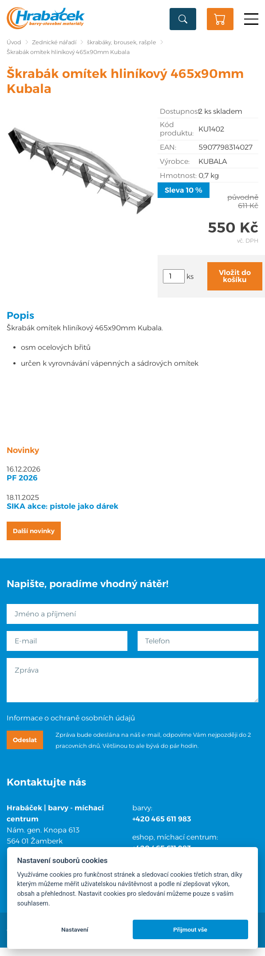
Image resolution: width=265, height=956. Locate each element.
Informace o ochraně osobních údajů (71, 718)
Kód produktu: (177, 128)
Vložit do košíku (235, 276)
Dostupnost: (179, 111)
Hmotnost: (178, 175)
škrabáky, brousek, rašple (121, 42)
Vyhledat (183, 19)
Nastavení (74, 929)
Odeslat (25, 740)
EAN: (168, 147)
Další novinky (34, 531)
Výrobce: (175, 161)
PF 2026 (22, 477)
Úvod (14, 42)
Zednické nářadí (54, 42)
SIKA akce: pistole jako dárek (63, 506)
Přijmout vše (190, 929)
